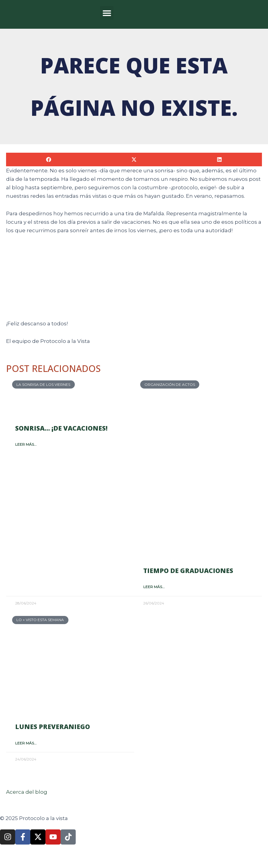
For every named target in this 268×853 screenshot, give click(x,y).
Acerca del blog (26, 792)
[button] (107, 13)
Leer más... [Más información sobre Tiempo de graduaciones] (154, 586)
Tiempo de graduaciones (188, 570)
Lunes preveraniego (52, 726)
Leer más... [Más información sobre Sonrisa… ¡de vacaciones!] (26, 444)
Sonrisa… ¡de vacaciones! (61, 428)
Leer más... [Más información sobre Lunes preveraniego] (26, 743)
